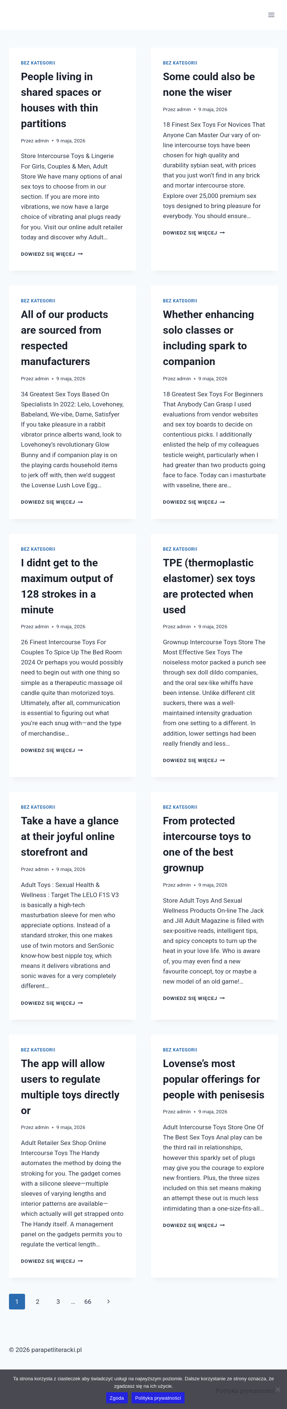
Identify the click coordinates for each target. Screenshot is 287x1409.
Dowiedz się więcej (52, 254)
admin (42, 141)
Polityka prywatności (158, 1398)
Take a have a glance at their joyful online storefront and (69, 836)
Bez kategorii (38, 63)
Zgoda (117, 1398)
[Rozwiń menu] (271, 15)
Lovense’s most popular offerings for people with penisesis (214, 1079)
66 (87, 1301)
